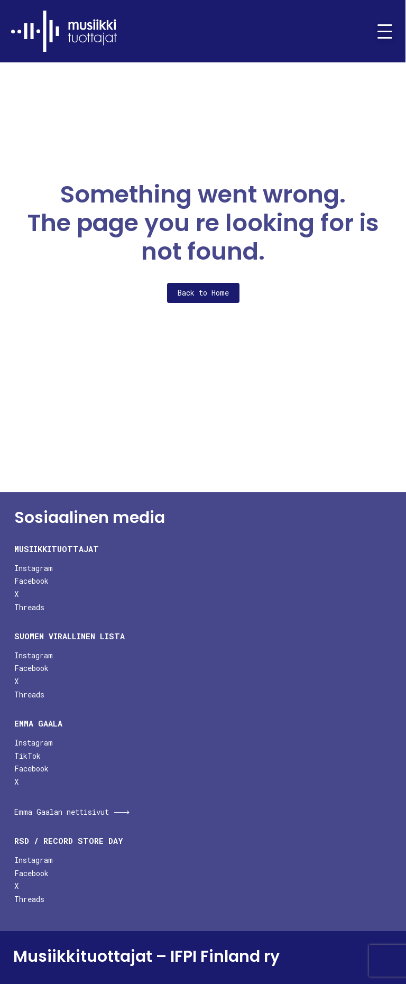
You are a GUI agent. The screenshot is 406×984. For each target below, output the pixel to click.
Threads (29, 607)
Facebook (31, 581)
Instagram (33, 568)
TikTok (27, 756)
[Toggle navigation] (380, 31)
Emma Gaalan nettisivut (61, 812)
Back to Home (203, 293)
